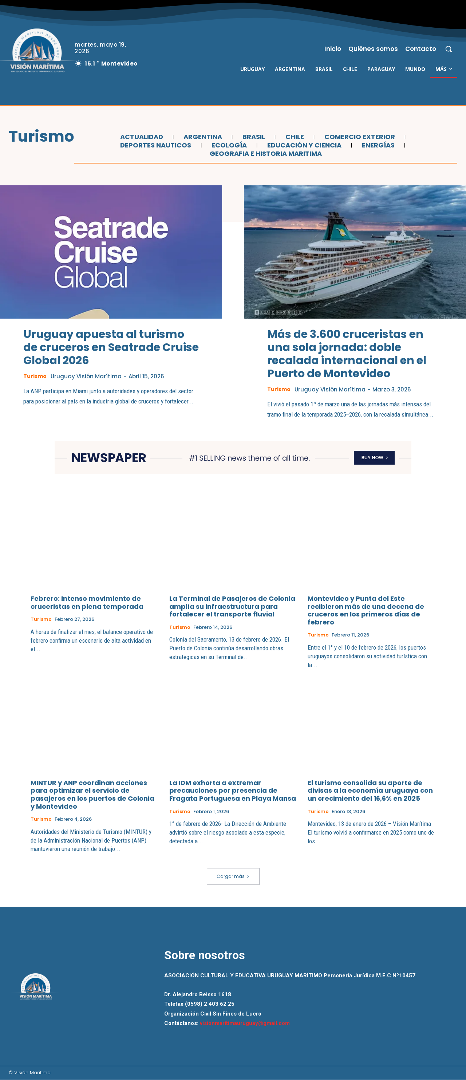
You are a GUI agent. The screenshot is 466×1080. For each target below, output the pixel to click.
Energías (377, 145)
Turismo (35, 376)
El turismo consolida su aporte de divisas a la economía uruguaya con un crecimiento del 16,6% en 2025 (370, 791)
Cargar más (233, 877)
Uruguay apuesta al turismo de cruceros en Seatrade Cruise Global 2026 (111, 347)
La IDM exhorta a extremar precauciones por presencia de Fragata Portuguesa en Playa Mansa (232, 791)
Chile (294, 137)
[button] (448, 49)
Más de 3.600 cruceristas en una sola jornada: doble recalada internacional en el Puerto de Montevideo (346, 354)
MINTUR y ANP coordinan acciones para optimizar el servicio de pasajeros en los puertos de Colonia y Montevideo (92, 795)
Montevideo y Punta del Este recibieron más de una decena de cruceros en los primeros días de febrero (366, 610)
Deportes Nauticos (154, 145)
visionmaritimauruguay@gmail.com (245, 1023)
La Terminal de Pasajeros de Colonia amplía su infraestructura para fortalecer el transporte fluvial (232, 606)
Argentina (202, 137)
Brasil (253, 137)
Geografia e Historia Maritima (265, 154)
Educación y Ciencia (303, 145)
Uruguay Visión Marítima (88, 376)
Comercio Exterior (359, 137)
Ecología (228, 145)
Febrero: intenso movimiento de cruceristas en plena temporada (87, 602)
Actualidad (140, 137)
